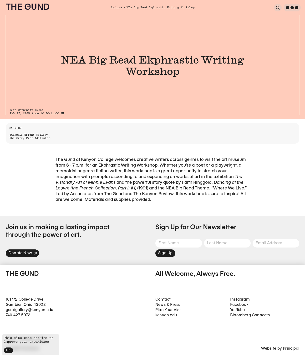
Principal (291, 348)
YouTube (237, 310)
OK (8, 350)
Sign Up (165, 253)
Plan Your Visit (168, 310)
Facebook (239, 305)
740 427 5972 (18, 315)
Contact (163, 299)
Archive (116, 7)
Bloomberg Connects (250, 315)
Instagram (240, 299)
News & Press (167, 305)
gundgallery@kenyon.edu (29, 310)
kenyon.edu (166, 315)
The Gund (28, 7)
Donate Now (23, 253)
